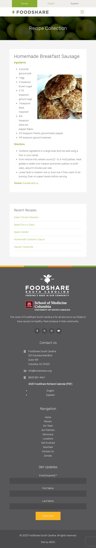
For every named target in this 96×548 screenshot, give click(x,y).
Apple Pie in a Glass (24, 225)
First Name (48, 488)
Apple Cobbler (21, 233)
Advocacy (48, 434)
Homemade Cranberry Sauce (29, 240)
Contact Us (48, 451)
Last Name (48, 501)
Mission (48, 421)
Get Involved (48, 442)
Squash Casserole (23, 248)
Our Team (48, 425)
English (51, 3)
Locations (48, 438)
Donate (24, 3)
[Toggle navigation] (82, 12)
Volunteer (48, 447)
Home (48, 417)
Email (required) (48, 475)
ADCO (52, 542)
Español (74, 3)
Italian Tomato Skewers (26, 218)
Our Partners (48, 430)
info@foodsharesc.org (40, 370)
